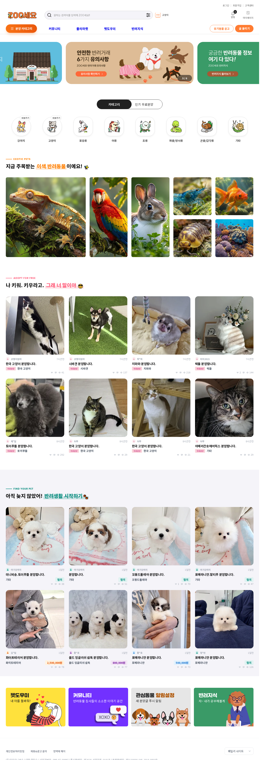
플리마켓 (82, 28)
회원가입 (237, 5)
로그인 (226, 5)
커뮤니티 (54, 28)
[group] (162, 15)
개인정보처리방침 (15, 751)
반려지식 (137, 28)
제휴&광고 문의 (39, 751)
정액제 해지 (59, 751)
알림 (233, 15)
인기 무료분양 (144, 104)
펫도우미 (110, 28)
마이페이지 (248, 15)
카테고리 (114, 104)
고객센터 (249, 5)
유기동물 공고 (221, 29)
